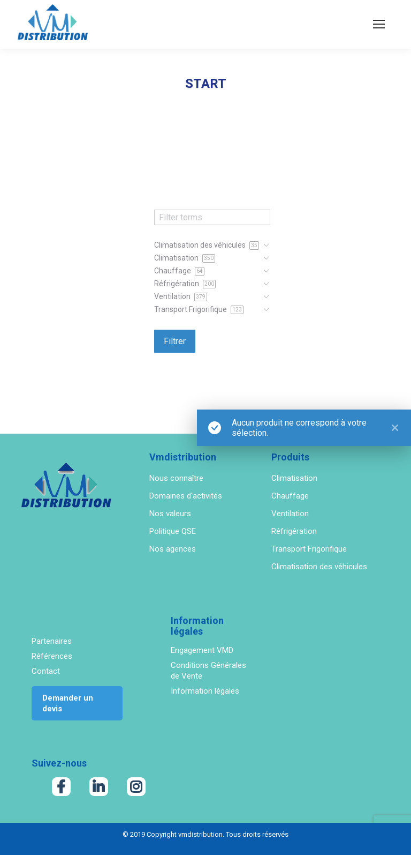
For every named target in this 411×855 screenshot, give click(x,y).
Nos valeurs (170, 513)
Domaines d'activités (185, 496)
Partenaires (52, 641)
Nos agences (172, 549)
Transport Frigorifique (309, 549)
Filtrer (175, 341)
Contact (46, 671)
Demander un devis (67, 703)
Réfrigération (294, 531)
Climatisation (294, 478)
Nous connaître (176, 478)
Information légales (205, 691)
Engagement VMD (202, 650)
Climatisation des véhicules (319, 566)
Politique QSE (172, 531)
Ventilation (290, 513)
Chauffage (290, 496)
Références (52, 656)
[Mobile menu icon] (379, 24)
